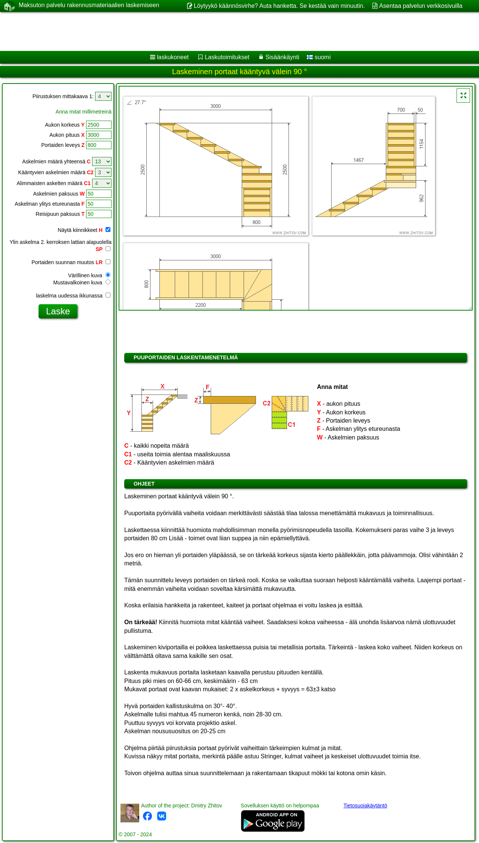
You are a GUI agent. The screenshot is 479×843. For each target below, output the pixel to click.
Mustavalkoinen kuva (81, 282)
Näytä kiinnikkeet (84, 230)
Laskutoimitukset (227, 57)
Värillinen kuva (89, 275)
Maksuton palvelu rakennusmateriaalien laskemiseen (89, 5)
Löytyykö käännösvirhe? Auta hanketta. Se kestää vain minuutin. (279, 6)
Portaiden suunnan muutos (70, 262)
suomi (318, 57)
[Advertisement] (227, 31)
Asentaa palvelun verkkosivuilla (420, 6)
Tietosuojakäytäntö (365, 806)
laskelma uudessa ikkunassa (73, 296)
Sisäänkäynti (282, 57)
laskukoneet (173, 57)
